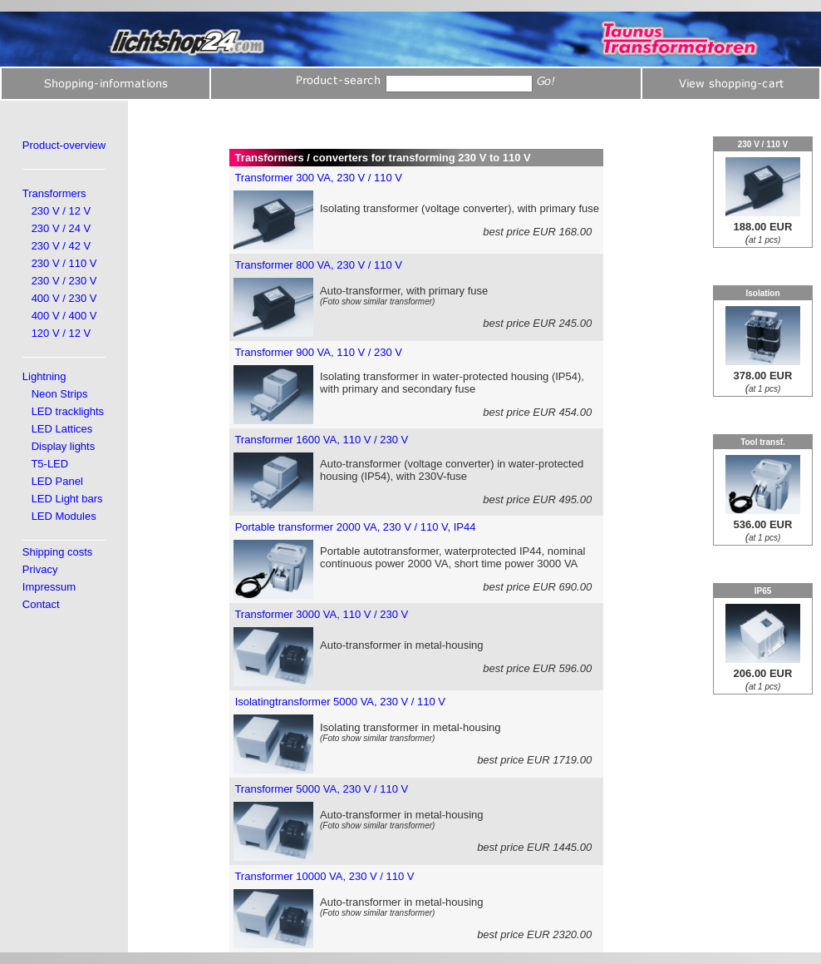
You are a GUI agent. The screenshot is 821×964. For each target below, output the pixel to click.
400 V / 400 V (64, 315)
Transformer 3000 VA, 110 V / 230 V (321, 614)
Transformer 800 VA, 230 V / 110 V (318, 265)
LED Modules (64, 516)
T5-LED (49, 463)
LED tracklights (68, 411)
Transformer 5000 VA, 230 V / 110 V (321, 789)
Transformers (54, 193)
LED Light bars (67, 498)
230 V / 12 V (61, 211)
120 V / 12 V (61, 333)
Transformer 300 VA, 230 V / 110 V (318, 177)
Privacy (40, 569)
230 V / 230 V (64, 280)
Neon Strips (60, 394)
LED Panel (57, 481)
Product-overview (64, 145)
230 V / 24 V (61, 228)
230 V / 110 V (64, 263)
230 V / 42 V (61, 246)
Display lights (64, 446)
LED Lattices (62, 429)
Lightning (44, 376)
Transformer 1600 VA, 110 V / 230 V (321, 439)
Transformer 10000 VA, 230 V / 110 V (324, 876)
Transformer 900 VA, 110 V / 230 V (318, 352)
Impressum (49, 587)
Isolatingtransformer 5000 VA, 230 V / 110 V (340, 701)
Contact (41, 604)
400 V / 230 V (64, 298)
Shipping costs (57, 552)
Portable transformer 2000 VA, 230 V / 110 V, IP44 (355, 527)
